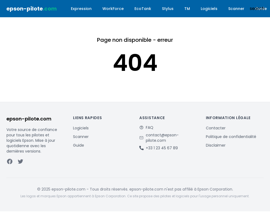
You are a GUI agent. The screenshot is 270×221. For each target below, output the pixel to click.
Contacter (216, 128)
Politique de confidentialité (231, 136)
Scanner (236, 8)
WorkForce (113, 8)
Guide (78, 145)
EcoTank (142, 8)
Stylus (168, 8)
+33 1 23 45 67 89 (162, 148)
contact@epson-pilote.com (162, 137)
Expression (81, 8)
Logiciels (209, 8)
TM (187, 8)
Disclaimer (216, 145)
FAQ (149, 127)
